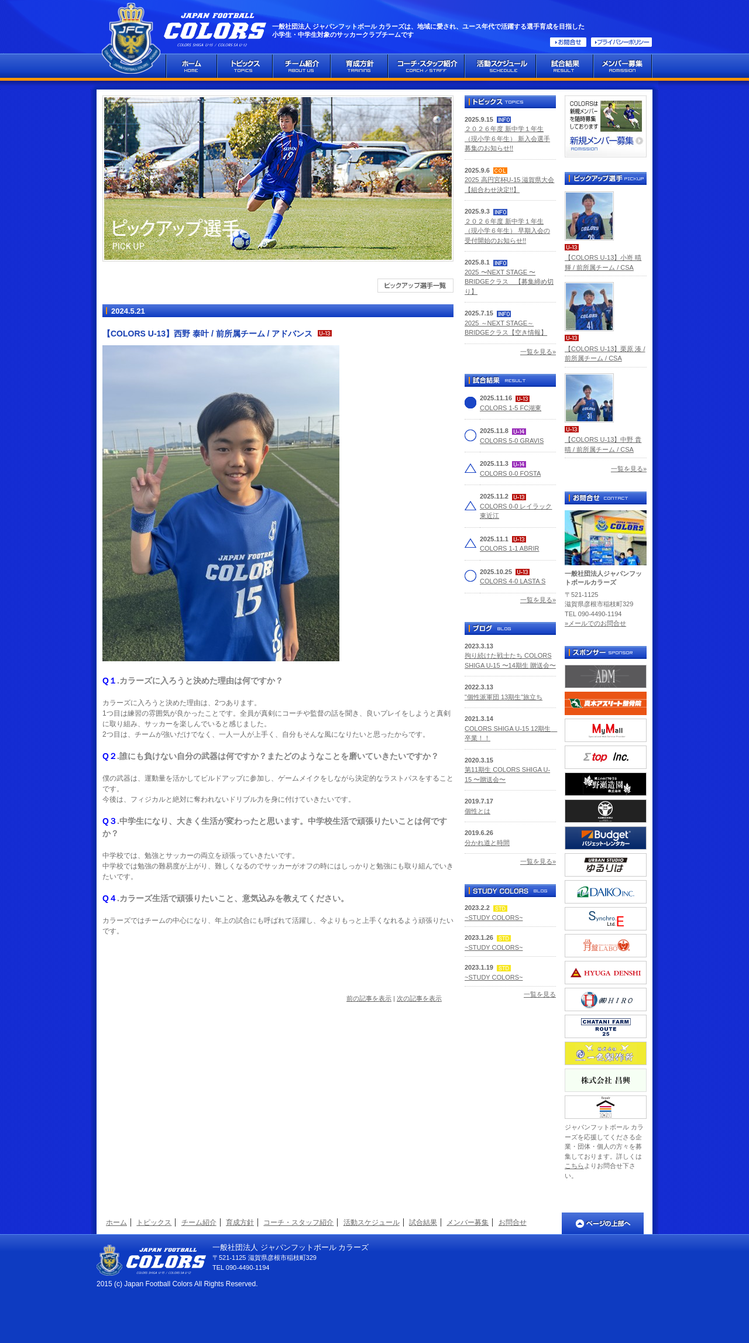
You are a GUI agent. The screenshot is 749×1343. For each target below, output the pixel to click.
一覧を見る (540, 994)
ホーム (116, 1222)
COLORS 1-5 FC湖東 (510, 407)
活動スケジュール (371, 1222)
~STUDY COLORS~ (494, 917)
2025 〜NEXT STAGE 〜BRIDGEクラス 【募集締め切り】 (509, 282)
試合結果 (423, 1222)
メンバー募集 (467, 1222)
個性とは (477, 811)
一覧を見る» (538, 351)
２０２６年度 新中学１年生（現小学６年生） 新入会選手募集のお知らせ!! (507, 138)
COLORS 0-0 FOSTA (510, 473)
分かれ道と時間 (487, 842)
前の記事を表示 (368, 998)
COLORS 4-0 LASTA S (512, 581)
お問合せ (513, 1222)
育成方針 (240, 1222)
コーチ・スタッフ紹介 (298, 1222)
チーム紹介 (199, 1222)
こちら (574, 1165)
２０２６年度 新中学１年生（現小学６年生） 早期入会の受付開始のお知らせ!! (507, 231)
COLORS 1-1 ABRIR (509, 548)
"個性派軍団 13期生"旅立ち (503, 696)
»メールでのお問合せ (595, 623)
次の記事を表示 (419, 998)
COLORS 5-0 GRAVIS (512, 440)
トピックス (153, 1222)
